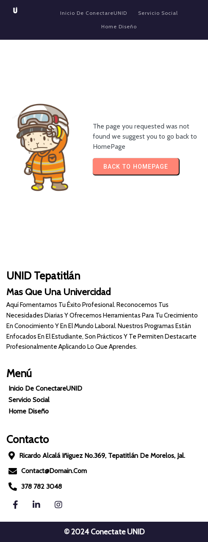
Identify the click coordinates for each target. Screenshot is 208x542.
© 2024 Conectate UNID (104, 532)
